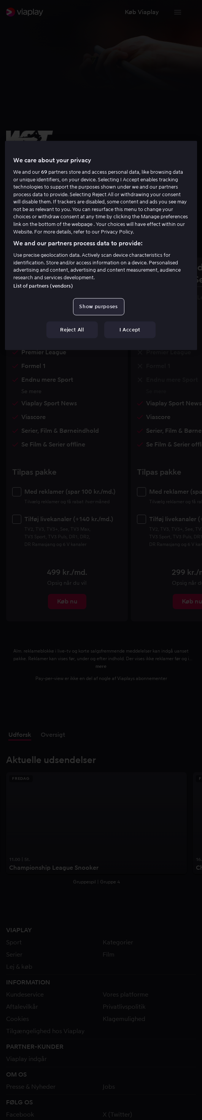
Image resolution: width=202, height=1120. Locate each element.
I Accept (129, 329)
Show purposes (98, 306)
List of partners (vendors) (43, 286)
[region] (101, 245)
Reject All (72, 329)
